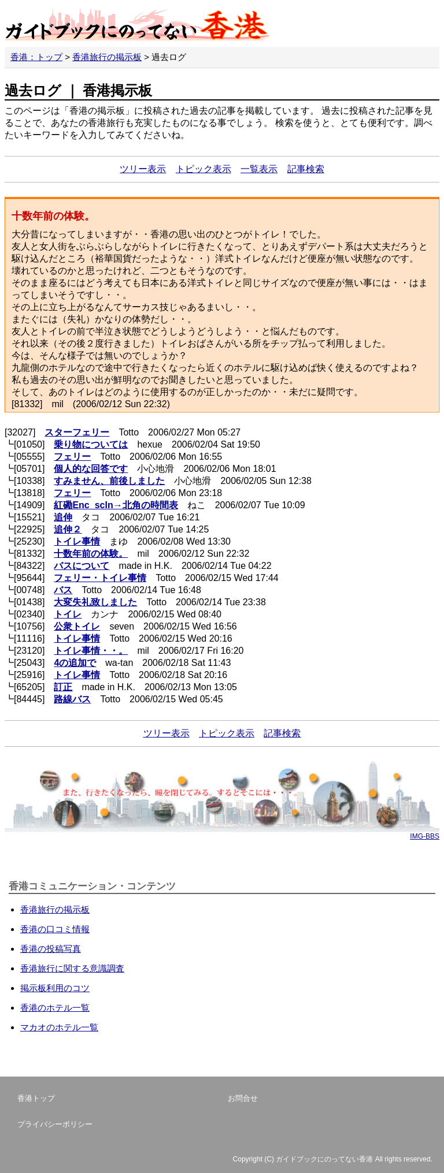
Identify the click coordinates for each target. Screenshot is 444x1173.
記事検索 (305, 169)
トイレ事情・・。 (91, 651)
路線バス (72, 699)
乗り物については (91, 444)
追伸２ (68, 529)
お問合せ (243, 1098)
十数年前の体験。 (91, 553)
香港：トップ (36, 57)
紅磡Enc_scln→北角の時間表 (115, 505)
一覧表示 (259, 169)
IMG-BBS (424, 836)
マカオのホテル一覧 (59, 1027)
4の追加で (75, 663)
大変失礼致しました (95, 602)
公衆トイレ (77, 626)
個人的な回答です (91, 469)
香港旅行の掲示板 (107, 57)
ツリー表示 (143, 169)
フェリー (72, 456)
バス (63, 590)
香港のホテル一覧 (55, 1007)
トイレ (68, 614)
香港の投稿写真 (50, 949)
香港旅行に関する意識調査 (72, 968)
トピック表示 (203, 169)
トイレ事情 (77, 541)
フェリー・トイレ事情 (100, 578)
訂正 (63, 687)
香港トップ (36, 1098)
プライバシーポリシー (54, 1124)
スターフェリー (77, 432)
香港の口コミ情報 (55, 929)
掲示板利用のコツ (55, 988)
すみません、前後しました (109, 481)
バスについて (81, 566)
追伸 (63, 517)
